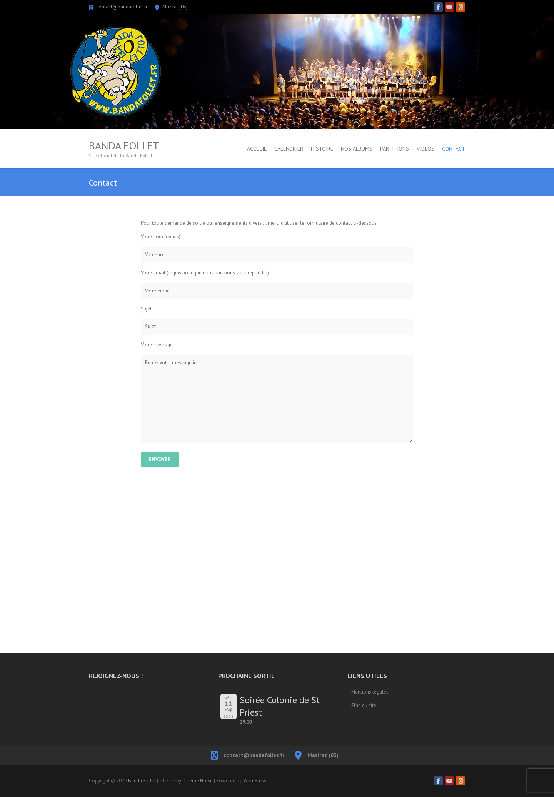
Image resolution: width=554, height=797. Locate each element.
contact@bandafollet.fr (121, 6)
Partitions (394, 148)
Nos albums (356, 148)
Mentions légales (370, 692)
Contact (453, 148)
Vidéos (425, 148)
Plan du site (363, 705)
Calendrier (288, 148)
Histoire (322, 148)
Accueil (257, 148)
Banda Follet (124, 146)
